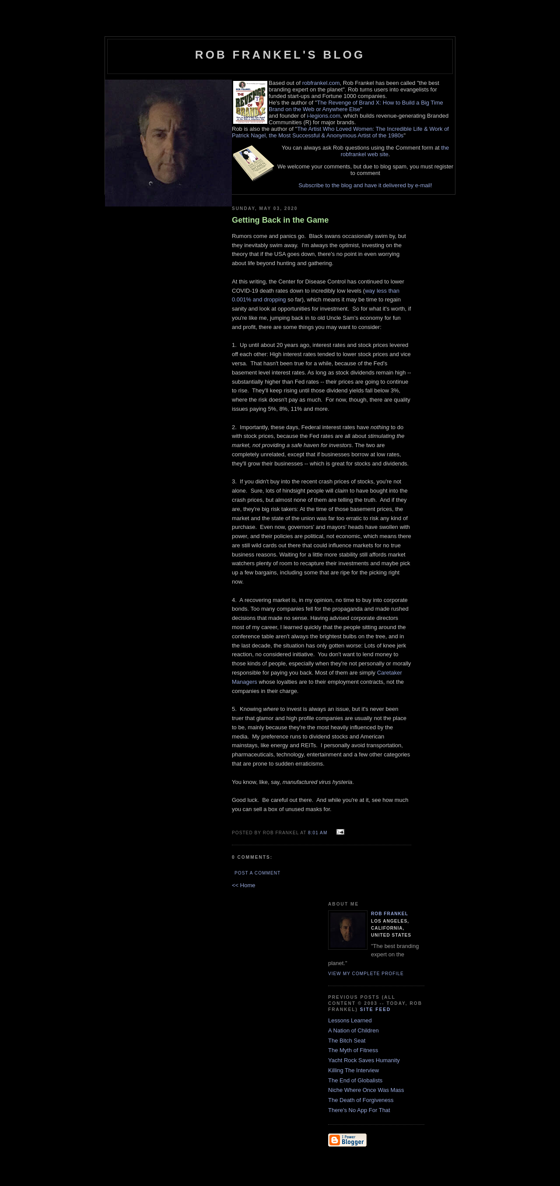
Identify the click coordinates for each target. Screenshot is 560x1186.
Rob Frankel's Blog (280, 54)
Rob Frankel (389, 913)
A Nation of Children (353, 1030)
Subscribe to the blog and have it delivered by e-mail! (365, 185)
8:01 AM (317, 832)
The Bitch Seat (346, 1040)
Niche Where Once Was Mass (366, 1090)
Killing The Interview (353, 1070)
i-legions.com (323, 115)
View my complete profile (366, 973)
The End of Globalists (355, 1080)
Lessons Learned (350, 1020)
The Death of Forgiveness (361, 1100)
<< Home (243, 885)
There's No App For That (359, 1110)
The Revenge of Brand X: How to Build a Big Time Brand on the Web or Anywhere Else (356, 105)
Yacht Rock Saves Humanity (364, 1060)
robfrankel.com (321, 83)
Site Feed (375, 1009)
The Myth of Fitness (353, 1050)
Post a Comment (257, 873)
